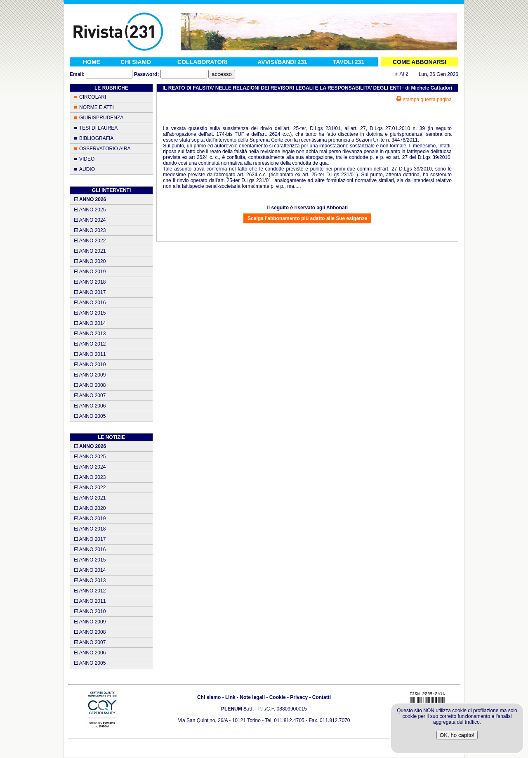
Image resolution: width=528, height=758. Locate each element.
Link (230, 697)
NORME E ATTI (96, 107)
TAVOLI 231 (349, 62)
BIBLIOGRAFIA (96, 138)
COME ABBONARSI (419, 62)
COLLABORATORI (202, 62)
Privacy (299, 697)
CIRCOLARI (92, 97)
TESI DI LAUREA (98, 128)
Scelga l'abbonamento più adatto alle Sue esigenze (307, 218)
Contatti (321, 697)
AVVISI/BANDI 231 (282, 62)
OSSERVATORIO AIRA (104, 149)
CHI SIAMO (135, 62)
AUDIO (87, 169)
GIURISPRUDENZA (101, 118)
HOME (91, 62)
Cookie (277, 697)
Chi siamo (209, 697)
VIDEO (86, 159)
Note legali (252, 697)
